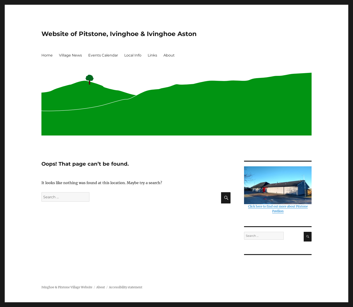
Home (47, 55)
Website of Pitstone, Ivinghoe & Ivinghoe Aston (119, 34)
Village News (70, 55)
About (169, 55)
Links (152, 55)
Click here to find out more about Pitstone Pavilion (278, 189)
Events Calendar (103, 55)
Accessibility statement (125, 287)
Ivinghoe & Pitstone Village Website (66, 287)
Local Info (132, 55)
